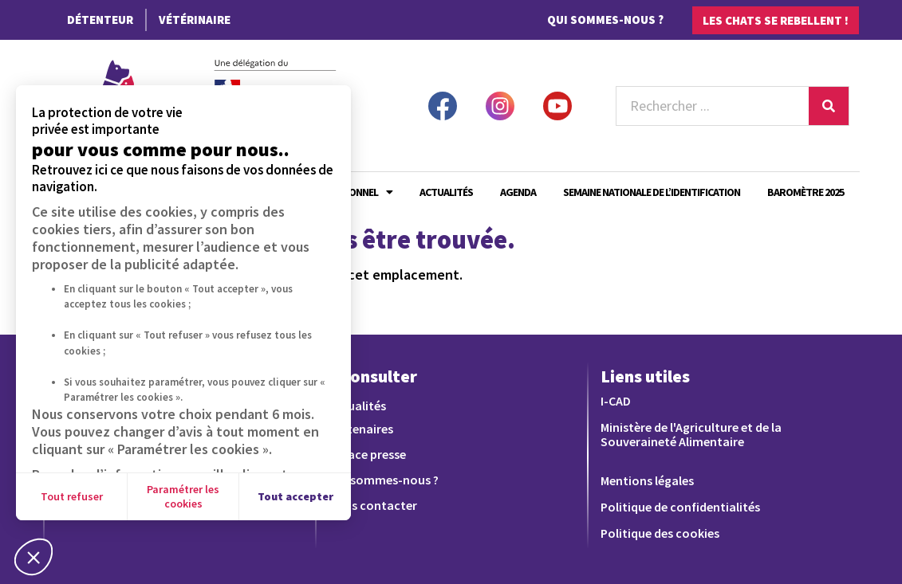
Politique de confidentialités (680, 507)
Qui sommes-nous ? (605, 19)
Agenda (518, 192)
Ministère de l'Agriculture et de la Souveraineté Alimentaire (691, 434)
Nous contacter (373, 505)
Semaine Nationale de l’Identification (651, 192)
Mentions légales (647, 480)
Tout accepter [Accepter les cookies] (295, 496)
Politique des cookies (660, 533)
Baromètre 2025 (805, 192)
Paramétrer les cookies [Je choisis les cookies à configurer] (183, 496)
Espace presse (367, 454)
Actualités (446, 192)
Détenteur (100, 19)
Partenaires (361, 429)
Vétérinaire (194, 19)
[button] (33, 557)
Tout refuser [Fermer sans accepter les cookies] (72, 496)
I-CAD (616, 401)
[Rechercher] (829, 106)
